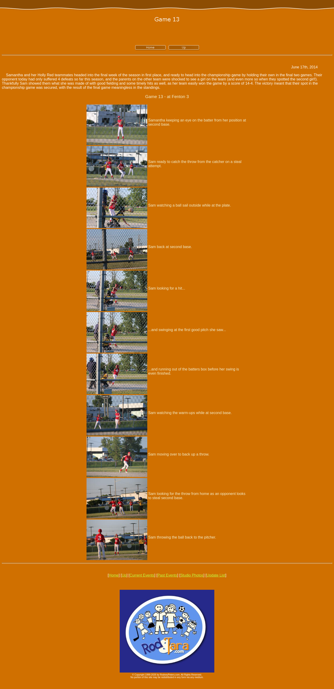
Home (114, 575)
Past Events (167, 575)
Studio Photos (191, 575)
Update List (215, 575)
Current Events (142, 575)
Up (124, 575)
